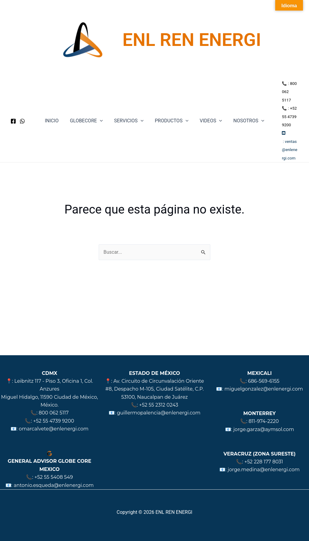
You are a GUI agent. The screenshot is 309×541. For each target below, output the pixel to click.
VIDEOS (208, 113)
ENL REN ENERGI (192, 39)
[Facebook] (13, 112)
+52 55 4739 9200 (53, 421)
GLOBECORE (88, 113)
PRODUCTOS (170, 113)
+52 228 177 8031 (263, 462)
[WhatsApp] (22, 112)
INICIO (56, 112)
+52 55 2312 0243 (158, 405)
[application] (102, 113)
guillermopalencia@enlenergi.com (158, 413)
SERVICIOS (130, 113)
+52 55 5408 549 (53, 477)
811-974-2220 (264, 421)
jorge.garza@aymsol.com (263, 429)
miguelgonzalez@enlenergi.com (264, 389)
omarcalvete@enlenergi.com (53, 429)
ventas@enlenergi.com (287, 133)
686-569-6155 (263, 381)
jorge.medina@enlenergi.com (264, 469)
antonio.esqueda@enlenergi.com (54, 485)
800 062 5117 (53, 413)
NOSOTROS (244, 113)
